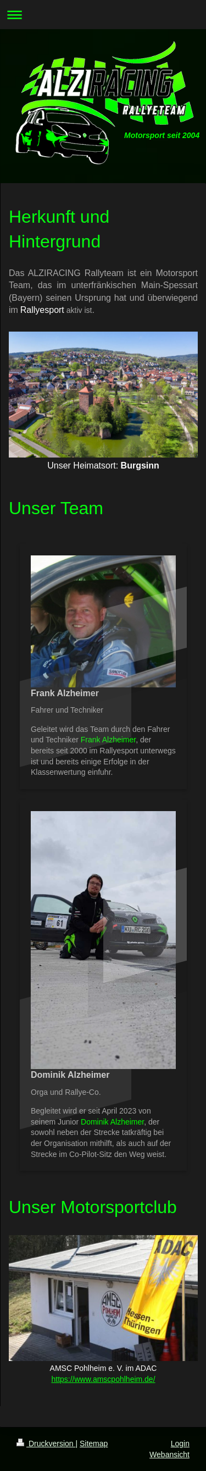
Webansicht (169, 1454)
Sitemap (94, 1443)
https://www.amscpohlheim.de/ (103, 1379)
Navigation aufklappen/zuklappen (103, 14)
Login (180, 1443)
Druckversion (45, 1443)
